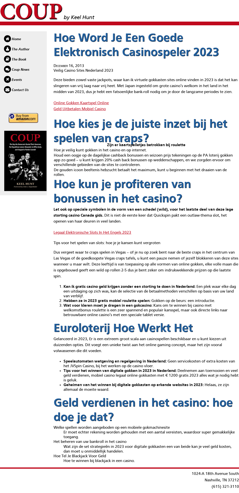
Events (17, 80)
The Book (19, 59)
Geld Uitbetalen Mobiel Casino (80, 109)
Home (16, 39)
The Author (20, 49)
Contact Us (20, 90)
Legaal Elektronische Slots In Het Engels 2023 (92, 233)
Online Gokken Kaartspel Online (81, 103)
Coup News (20, 69)
